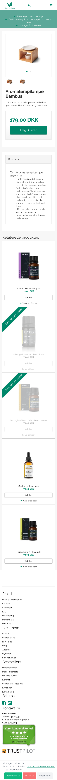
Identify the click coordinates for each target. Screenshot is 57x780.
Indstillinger (44, 775)
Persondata (8, 619)
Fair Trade (7, 641)
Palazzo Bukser (9, 675)
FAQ (4, 611)
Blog (4, 645)
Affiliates (6, 649)
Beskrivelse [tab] (13, 159)
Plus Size (6, 623)
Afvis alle (29, 775)
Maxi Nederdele (10, 672)
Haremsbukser (9, 667)
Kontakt (6, 603)
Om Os (5, 633)
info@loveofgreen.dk (20, 719)
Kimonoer (7, 687)
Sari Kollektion (9, 657)
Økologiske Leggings (12, 683)
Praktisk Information (12, 599)
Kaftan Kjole (8, 692)
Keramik (6, 680)
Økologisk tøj (8, 637)
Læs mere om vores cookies (41, 766)
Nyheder (6, 653)
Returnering (8, 615)
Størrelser (7, 607)
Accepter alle (13, 775)
